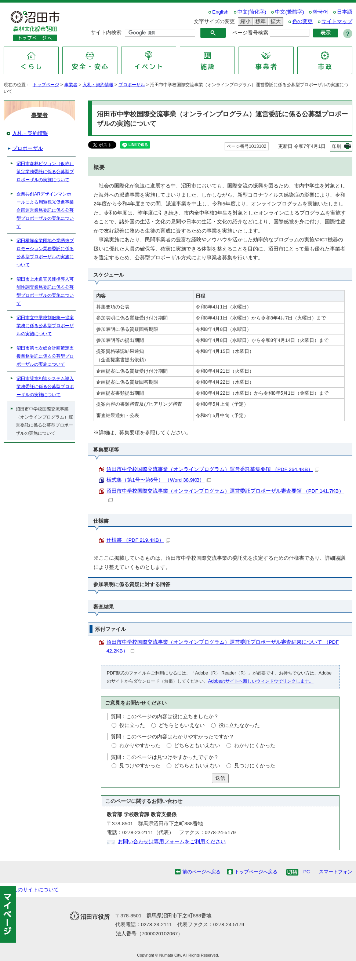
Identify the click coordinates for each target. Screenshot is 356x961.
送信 (220, 778)
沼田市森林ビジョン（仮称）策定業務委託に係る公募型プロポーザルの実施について (45, 171)
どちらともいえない (182, 725)
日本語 (344, 12)
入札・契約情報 (98, 84)
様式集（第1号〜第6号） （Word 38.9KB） (158, 480)
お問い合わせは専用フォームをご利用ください (172, 841)
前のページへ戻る (201, 871)
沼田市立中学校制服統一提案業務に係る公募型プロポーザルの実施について (45, 325)
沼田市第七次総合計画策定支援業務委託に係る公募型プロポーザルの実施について (45, 356)
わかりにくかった (254, 745)
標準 (259, 21)
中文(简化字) (251, 12)
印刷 (336, 146)
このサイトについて (35, 889)
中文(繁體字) (289, 12)
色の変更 (302, 21)
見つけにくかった (254, 765)
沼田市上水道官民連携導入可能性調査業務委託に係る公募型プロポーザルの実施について (45, 291)
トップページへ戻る (256, 871)
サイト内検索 (106, 32)
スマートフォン (335, 871)
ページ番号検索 (250, 33)
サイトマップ (337, 21)
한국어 (320, 12)
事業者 (70, 84)
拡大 (274, 21)
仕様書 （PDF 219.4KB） (138, 540)
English (220, 12)
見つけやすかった (139, 765)
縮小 (244, 21)
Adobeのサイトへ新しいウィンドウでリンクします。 (260, 681)
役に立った (132, 725)
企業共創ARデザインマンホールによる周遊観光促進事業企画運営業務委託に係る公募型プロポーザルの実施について (45, 210)
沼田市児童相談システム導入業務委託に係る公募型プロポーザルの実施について (45, 386)
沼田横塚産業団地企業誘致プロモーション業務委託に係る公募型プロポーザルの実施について (45, 252)
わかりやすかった (139, 745)
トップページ (46, 84)
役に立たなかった (239, 725)
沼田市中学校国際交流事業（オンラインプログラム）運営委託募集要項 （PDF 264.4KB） (212, 469)
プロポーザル (132, 84)
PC (306, 871)
